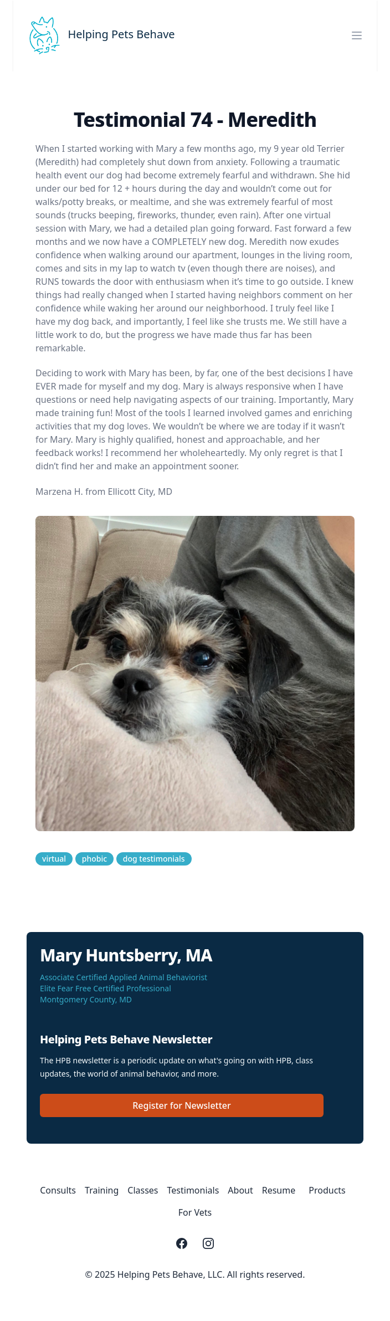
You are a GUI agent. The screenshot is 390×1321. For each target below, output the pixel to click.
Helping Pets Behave (121, 34)
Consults (58, 1190)
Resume (279, 1190)
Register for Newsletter (181, 1105)
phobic (94, 858)
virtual (54, 858)
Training (102, 1190)
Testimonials (193, 1190)
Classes (142, 1190)
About (240, 1190)
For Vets (195, 1212)
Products (327, 1190)
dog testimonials (154, 858)
